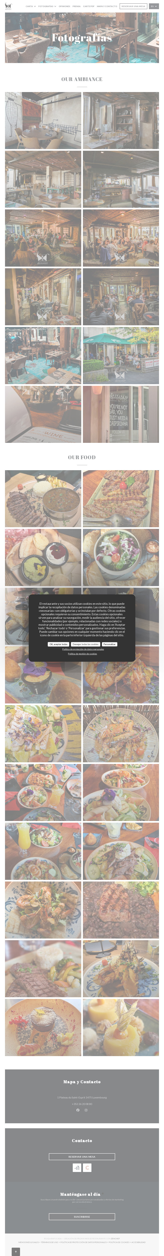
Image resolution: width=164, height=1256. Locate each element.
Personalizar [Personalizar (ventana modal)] (110, 644)
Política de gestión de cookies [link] (82, 653)
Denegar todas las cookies (85, 644)
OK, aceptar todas (58, 644)
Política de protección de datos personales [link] (83, 649)
